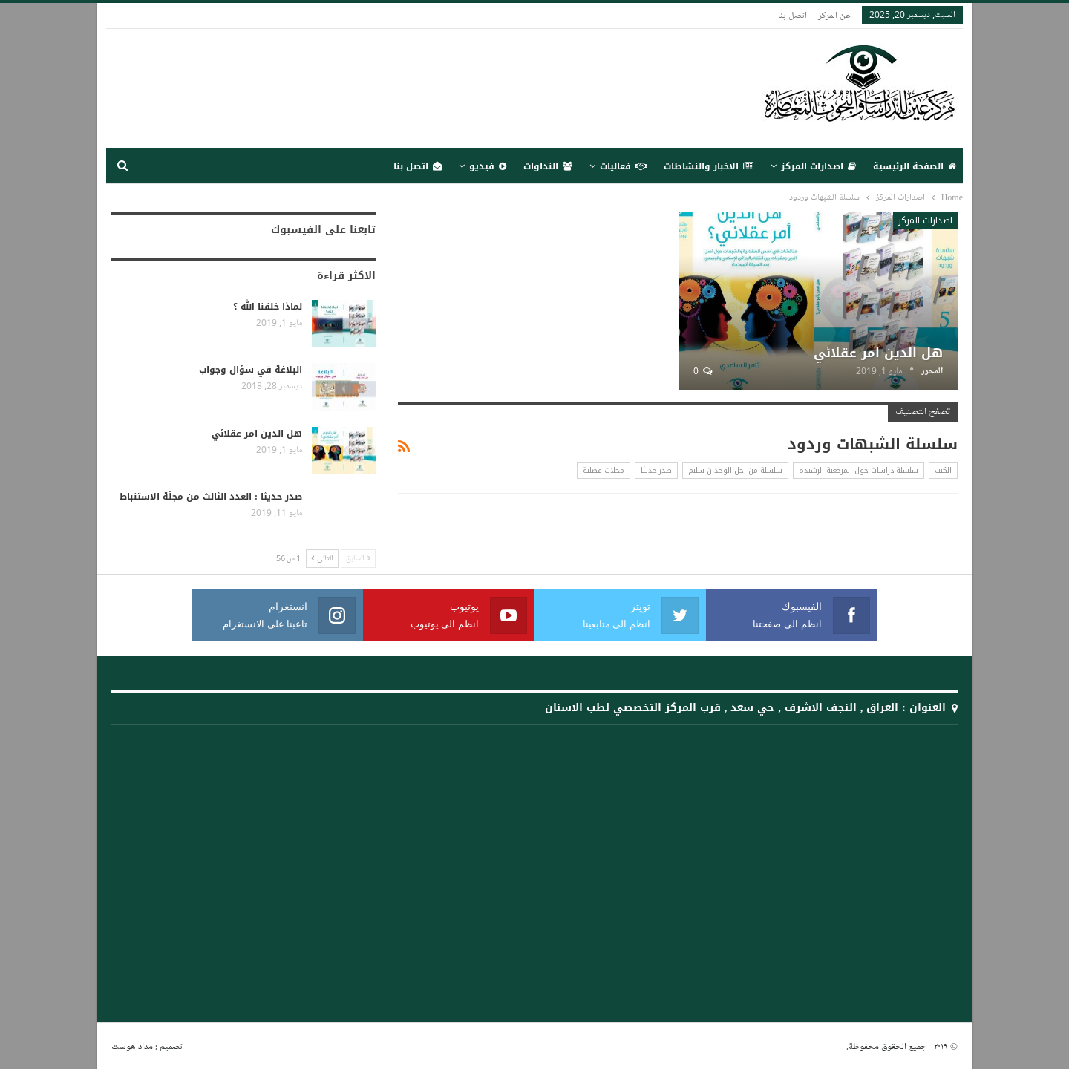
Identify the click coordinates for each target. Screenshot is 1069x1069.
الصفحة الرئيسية (914, 166)
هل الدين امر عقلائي (878, 352)
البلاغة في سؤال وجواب (250, 370)
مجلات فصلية (603, 470)
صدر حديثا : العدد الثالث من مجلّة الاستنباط (211, 496)
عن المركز (834, 15)
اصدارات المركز (818, 166)
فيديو (487, 166)
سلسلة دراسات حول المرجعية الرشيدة (858, 470)
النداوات (547, 166)
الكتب (943, 470)
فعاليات (623, 166)
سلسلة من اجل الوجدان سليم (735, 470)
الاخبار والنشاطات (708, 166)
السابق (358, 559)
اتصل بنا (792, 15)
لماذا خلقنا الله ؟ (267, 306)
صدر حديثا (656, 470)
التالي (322, 559)
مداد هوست (132, 1046)
